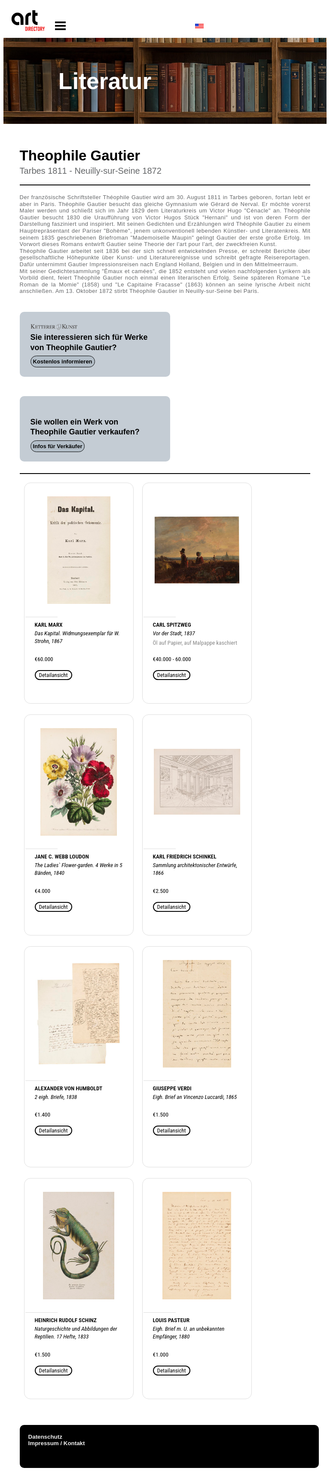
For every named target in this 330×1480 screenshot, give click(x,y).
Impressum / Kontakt (56, 1443)
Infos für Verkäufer (57, 446)
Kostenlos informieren (62, 361)
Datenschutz (45, 1437)
